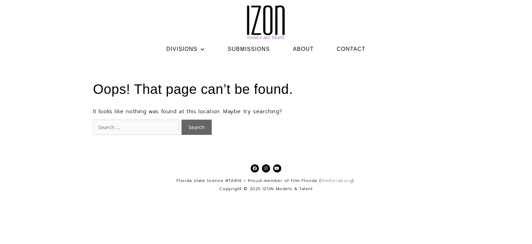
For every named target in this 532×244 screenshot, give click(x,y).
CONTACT (351, 49)
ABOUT (303, 49)
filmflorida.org (336, 181)
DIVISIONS (185, 49)
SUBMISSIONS (249, 49)
